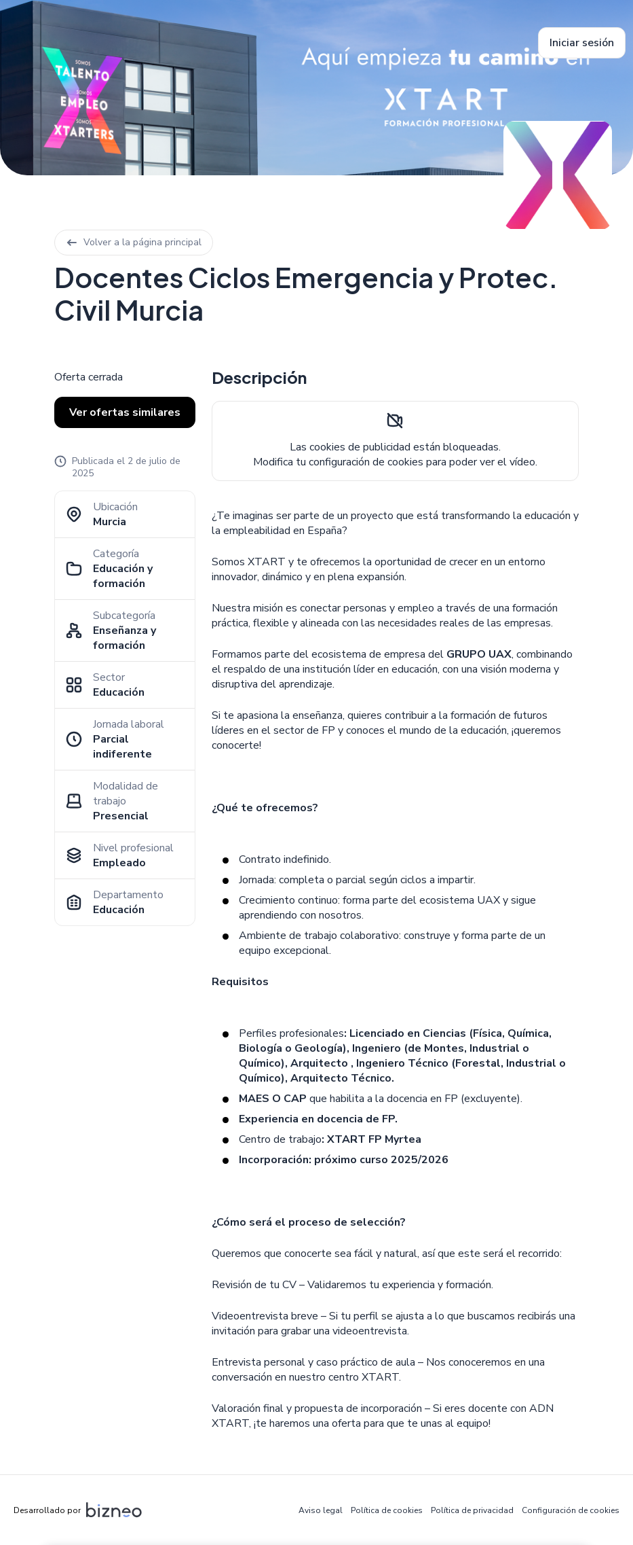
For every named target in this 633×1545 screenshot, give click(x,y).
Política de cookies (387, 1510)
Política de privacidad (472, 1510)
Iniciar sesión (582, 42)
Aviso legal (321, 1510)
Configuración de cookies (570, 1510)
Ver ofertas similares (124, 412)
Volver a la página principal (134, 242)
